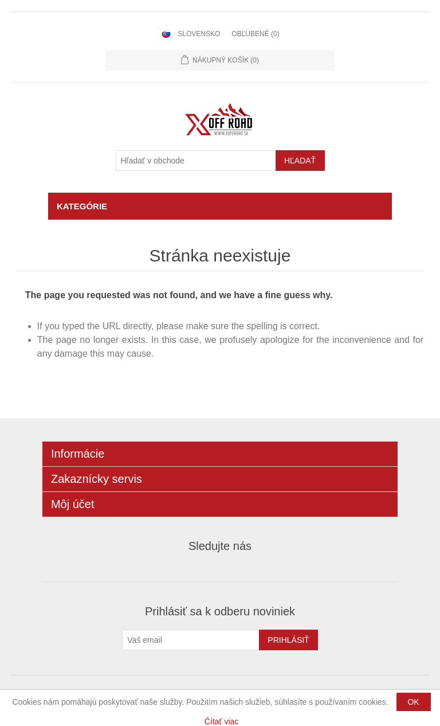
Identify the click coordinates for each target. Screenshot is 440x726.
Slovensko (199, 34)
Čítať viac (222, 721)
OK (413, 702)
